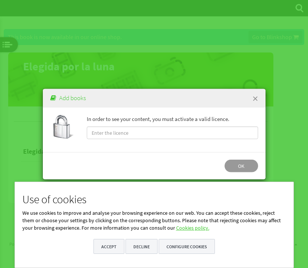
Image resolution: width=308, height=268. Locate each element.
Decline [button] (141, 246)
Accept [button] (109, 246)
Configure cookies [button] (186, 246)
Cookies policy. (192, 227)
